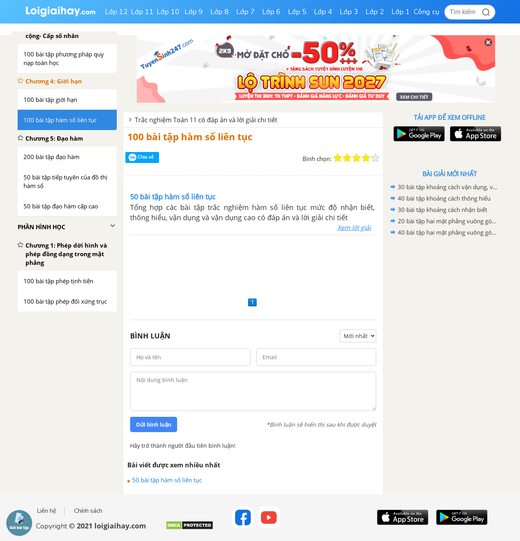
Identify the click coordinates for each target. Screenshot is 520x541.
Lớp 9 (194, 11)
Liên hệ (46, 511)
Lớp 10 (168, 11)
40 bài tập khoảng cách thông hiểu (444, 198)
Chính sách (88, 511)
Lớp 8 (219, 11)
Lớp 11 (142, 11)
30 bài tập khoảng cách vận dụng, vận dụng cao (448, 187)
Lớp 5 (297, 11)
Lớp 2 (375, 11)
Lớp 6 (271, 11)
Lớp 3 (349, 11)
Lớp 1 (400, 11)
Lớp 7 (245, 11)
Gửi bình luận (153, 425)
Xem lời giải (354, 227)
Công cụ (426, 11)
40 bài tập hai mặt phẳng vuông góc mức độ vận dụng (448, 232)
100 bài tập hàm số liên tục (189, 136)
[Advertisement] (253, 265)
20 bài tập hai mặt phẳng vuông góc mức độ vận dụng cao (448, 221)
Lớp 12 (116, 11)
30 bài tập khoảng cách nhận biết (442, 210)
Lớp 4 (323, 11)
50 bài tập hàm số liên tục (167, 480)
